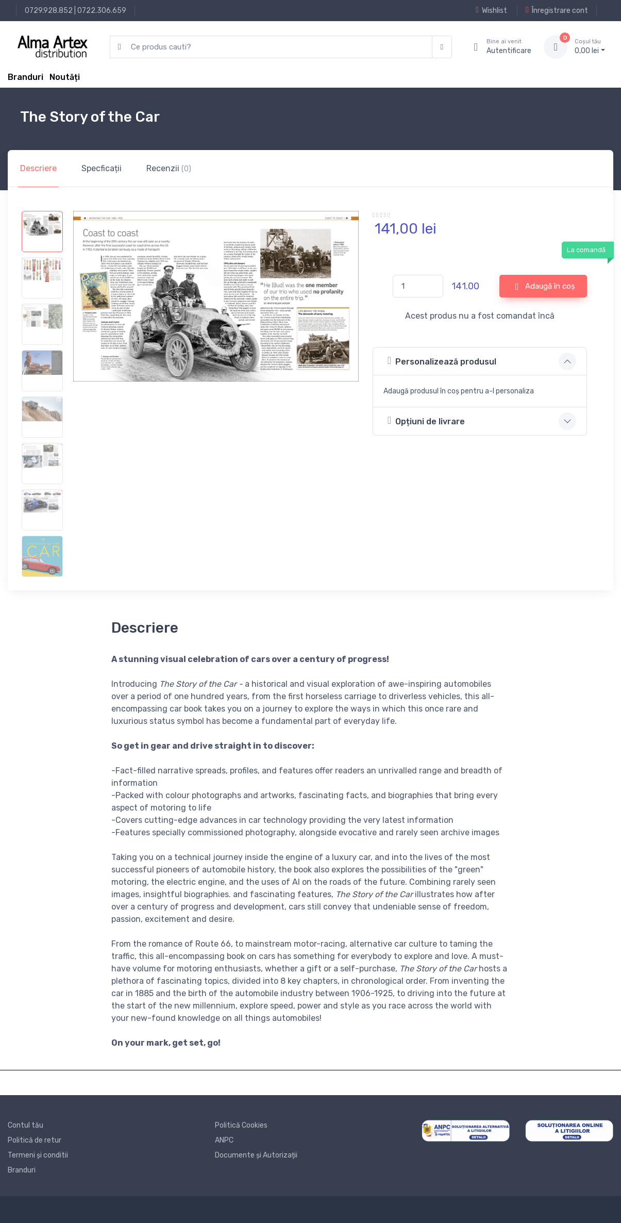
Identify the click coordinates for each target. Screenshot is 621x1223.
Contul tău (25, 1125)
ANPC (224, 1140)
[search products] (271, 47)
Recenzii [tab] (168, 168)
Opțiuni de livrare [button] (426, 420)
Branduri (25, 77)
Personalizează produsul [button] (442, 360)
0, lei (590, 46)
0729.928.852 (49, 10)
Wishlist (491, 10)
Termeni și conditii (38, 1155)
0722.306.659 (101, 10)
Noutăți (64, 77)
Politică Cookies (241, 1125)
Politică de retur (34, 1140)
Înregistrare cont (557, 10)
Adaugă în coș (545, 287)
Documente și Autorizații (256, 1155)
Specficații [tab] (101, 168)
